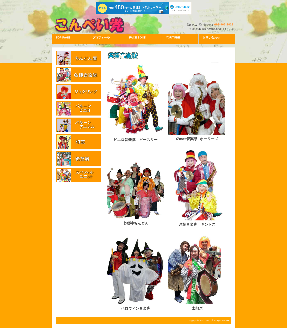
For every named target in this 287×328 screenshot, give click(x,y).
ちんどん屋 (78, 58)
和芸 (78, 141)
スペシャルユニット (78, 175)
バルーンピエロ (78, 108)
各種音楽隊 (78, 74)
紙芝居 (78, 158)
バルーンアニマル (78, 125)
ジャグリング (78, 91)
